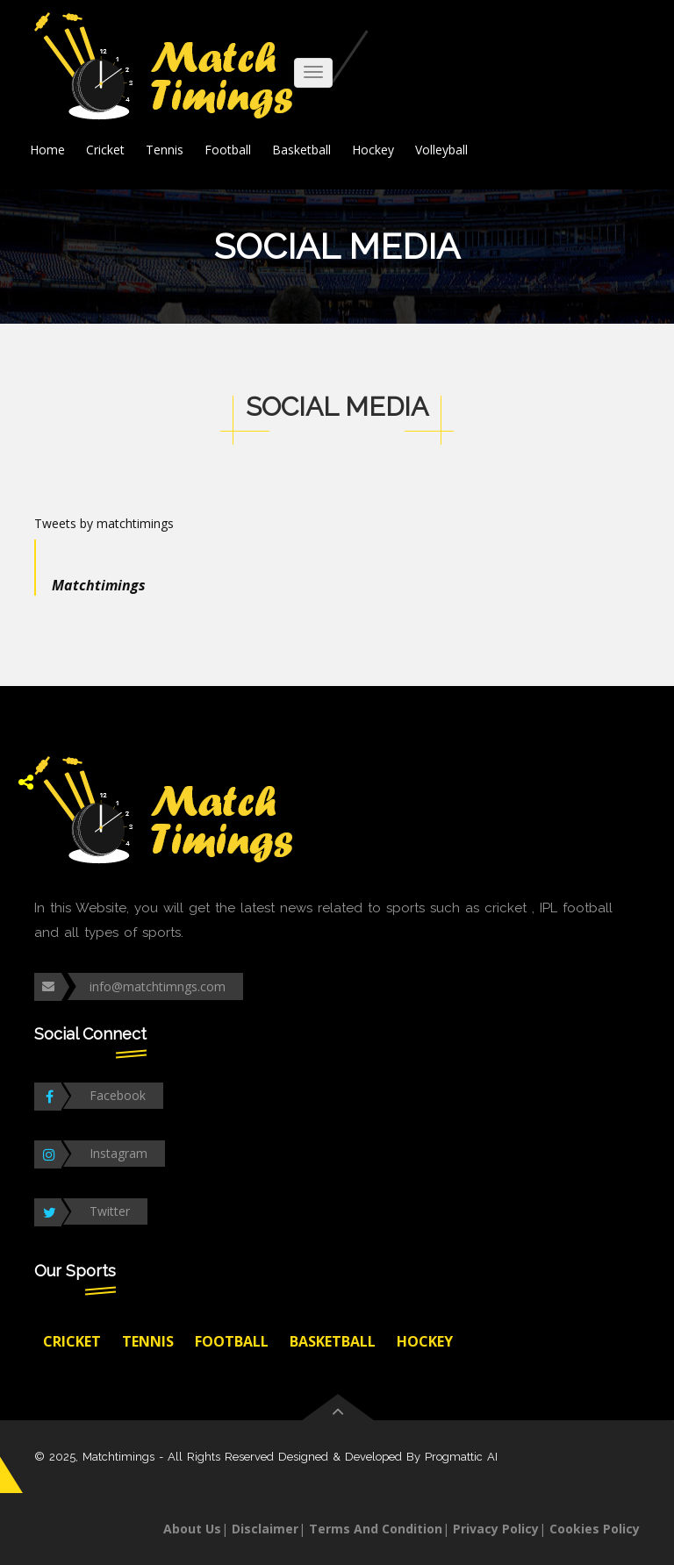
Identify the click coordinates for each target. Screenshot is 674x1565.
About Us (192, 1528)
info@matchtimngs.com (158, 986)
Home (47, 149)
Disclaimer (265, 1528)
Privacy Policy (496, 1528)
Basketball (301, 149)
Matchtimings (99, 585)
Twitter (110, 1211)
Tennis (164, 149)
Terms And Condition (375, 1528)
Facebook (118, 1095)
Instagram (118, 1153)
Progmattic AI (461, 1456)
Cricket (105, 149)
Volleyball (441, 149)
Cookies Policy (594, 1528)
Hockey (373, 149)
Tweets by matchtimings (104, 523)
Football (227, 149)
